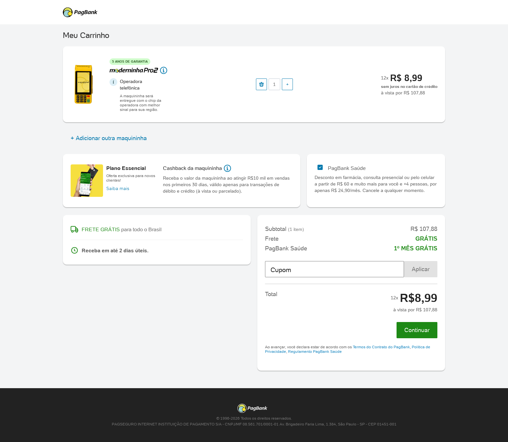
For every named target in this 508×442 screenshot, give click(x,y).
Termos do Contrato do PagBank (381, 346)
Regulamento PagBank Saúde (315, 351)
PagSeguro (251, 12)
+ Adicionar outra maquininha (109, 138)
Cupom (281, 270)
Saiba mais (117, 188)
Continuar (417, 330)
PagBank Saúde (347, 168)
